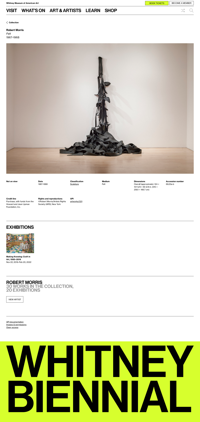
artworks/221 (76, 201)
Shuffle (183, 10)
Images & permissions (16, 324)
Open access (12, 327)
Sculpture (74, 184)
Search (191, 10)
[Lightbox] (100, 108)
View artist (15, 299)
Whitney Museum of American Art (22, 3)
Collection (14, 22)
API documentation (15, 322)
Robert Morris (15, 29)
